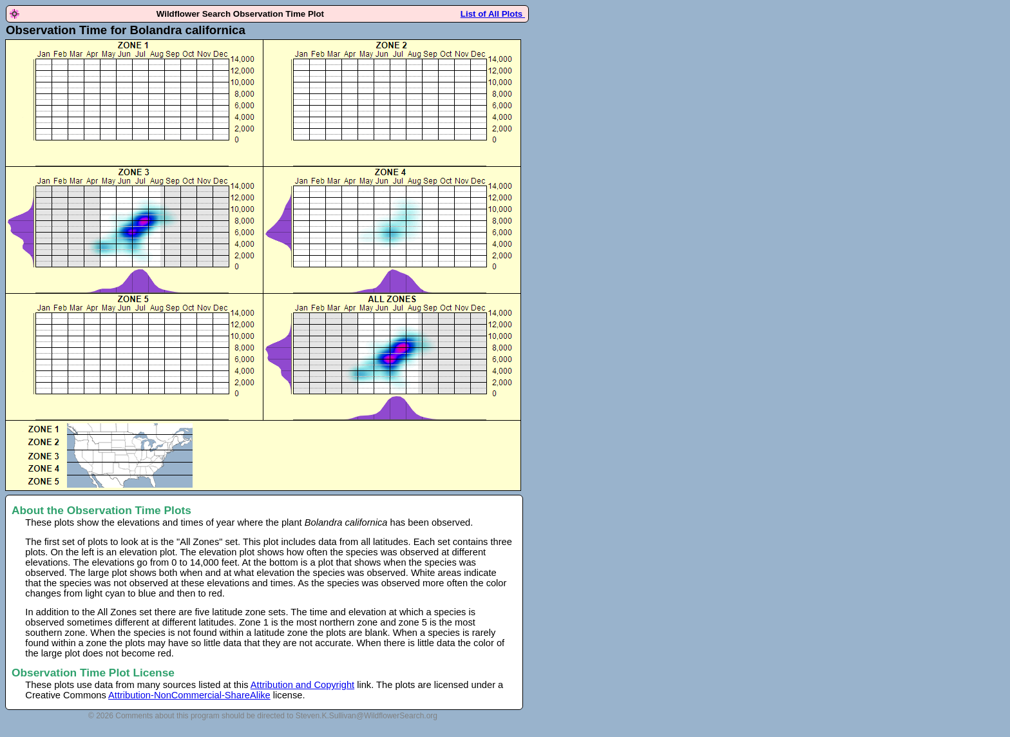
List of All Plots (493, 14)
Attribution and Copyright (302, 685)
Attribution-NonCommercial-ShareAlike (189, 695)
